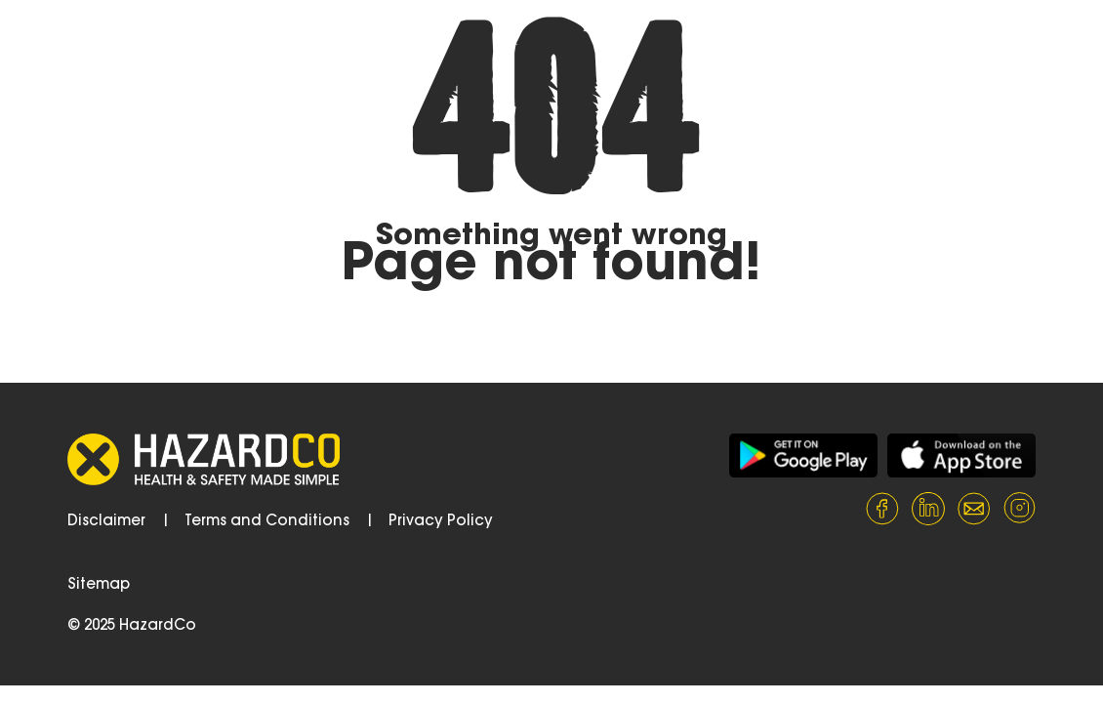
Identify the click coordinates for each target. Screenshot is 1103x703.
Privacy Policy (440, 522)
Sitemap (98, 585)
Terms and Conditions (266, 522)
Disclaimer (106, 522)
